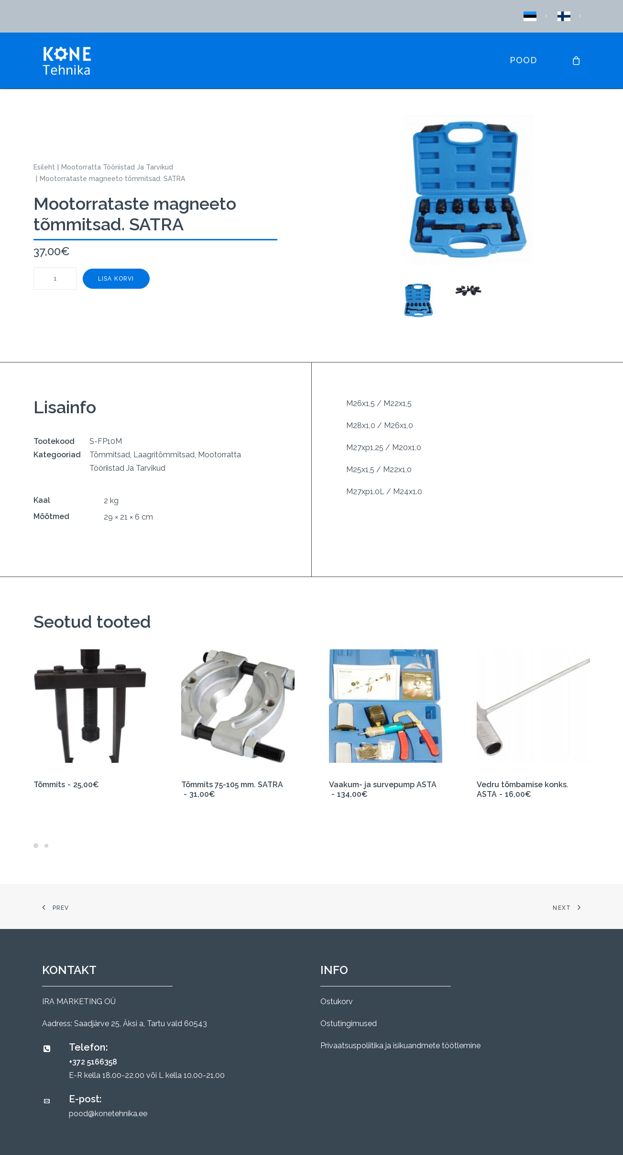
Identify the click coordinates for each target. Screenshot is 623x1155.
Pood (523, 60)
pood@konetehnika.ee (108, 1113)
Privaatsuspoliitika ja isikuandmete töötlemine (400, 1045)
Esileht (44, 167)
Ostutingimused (348, 1023)
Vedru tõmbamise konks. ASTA (522, 789)
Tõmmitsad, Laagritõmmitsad (142, 454)
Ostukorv (336, 1001)
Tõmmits (66, 784)
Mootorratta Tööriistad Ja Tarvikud (117, 167)
